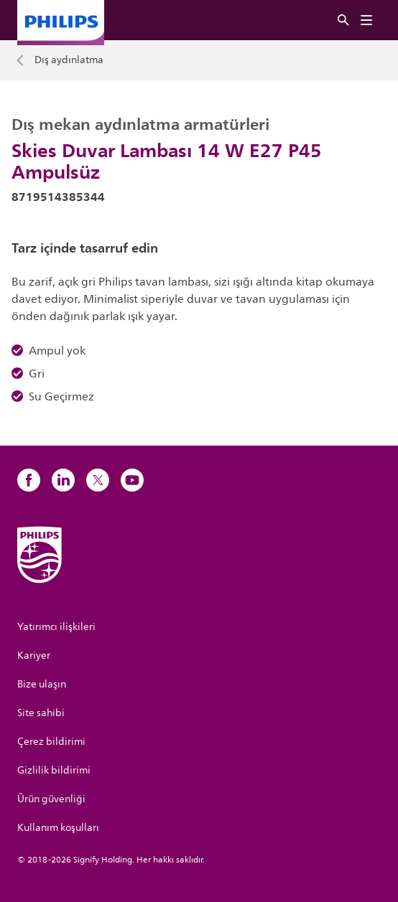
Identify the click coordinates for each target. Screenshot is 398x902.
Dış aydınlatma (68, 60)
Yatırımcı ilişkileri (56, 627)
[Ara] (343, 20)
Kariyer (33, 655)
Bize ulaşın (41, 684)
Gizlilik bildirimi (54, 770)
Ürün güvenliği (51, 799)
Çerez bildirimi (51, 741)
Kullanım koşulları (58, 827)
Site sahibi (41, 713)
